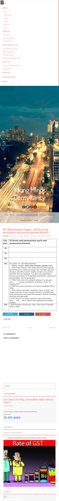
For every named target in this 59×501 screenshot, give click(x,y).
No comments (47, 236)
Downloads (6, 31)
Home (4, 3)
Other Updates (7, 69)
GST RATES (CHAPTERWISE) (13, 433)
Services (5, 8)
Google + (43, 314)
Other (6, 21)
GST (4, 12)
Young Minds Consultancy (29, 193)
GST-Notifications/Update (10, 49)
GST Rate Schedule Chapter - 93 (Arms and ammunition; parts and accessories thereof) (26, 231)
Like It (26, 314)
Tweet (10, 314)
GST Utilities (6, 35)
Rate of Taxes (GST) (9, 52)
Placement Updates (26, 220)
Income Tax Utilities (8, 38)
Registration (7, 15)
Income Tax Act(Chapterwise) (11, 65)
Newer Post (6, 327)
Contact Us (6, 72)
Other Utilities (7, 41)
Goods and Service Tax (10, 45)
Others (5, 27)
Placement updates (9, 77)
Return (6, 18)
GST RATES (38, 236)
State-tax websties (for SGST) (11, 58)
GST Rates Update (8, 55)
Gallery (4, 81)
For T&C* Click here (8, 406)
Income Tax (6, 24)
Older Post (53, 327)
